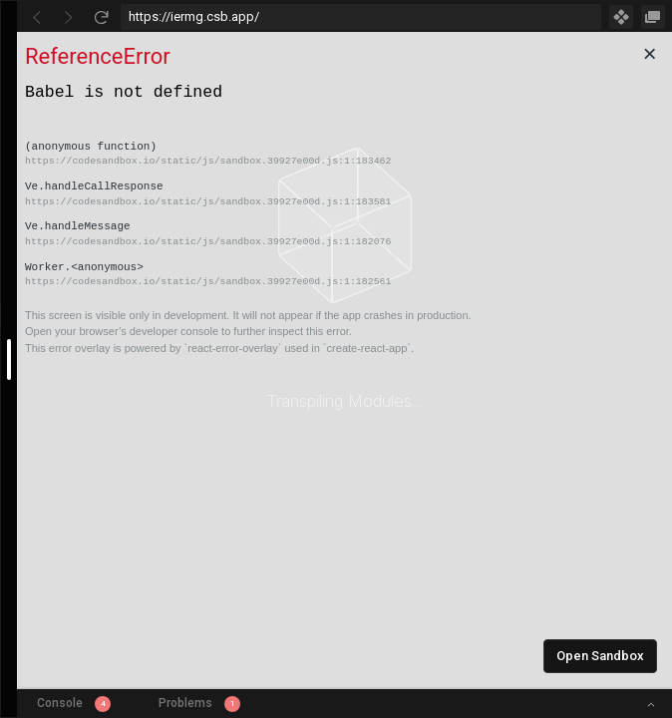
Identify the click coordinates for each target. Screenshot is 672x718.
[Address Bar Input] (361, 17)
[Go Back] (37, 17)
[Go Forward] (69, 17)
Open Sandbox (600, 655)
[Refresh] (101, 17)
